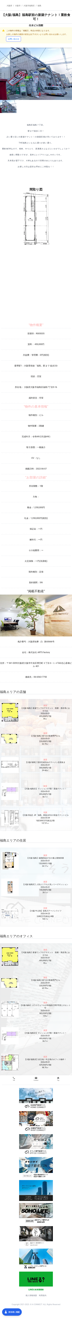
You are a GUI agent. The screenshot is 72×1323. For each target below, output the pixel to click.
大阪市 (18, 6)
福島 (39, 6)
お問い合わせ (13, 39)
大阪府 (9, 6)
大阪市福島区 (29, 6)
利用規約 (42, 1295)
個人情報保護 (31, 1295)
